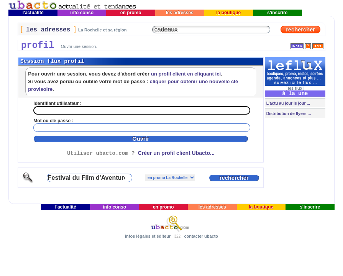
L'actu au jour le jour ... (287, 103)
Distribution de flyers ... (288, 113)
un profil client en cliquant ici (186, 74)
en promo (131, 12)
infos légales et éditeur (148, 236)
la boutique (228, 12)
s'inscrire (277, 12)
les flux (295, 88)
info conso (82, 12)
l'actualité (33, 12)
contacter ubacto (201, 236)
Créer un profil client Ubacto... (176, 153)
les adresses (179, 12)
